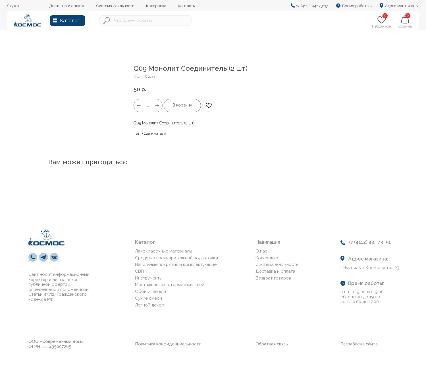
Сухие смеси (148, 298)
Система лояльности (277, 264)
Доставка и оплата (275, 271)
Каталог (70, 20)
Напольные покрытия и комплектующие (176, 264)
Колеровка (266, 257)
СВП (139, 271)
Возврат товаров (273, 278)
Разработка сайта (359, 344)
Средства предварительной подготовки (176, 257)
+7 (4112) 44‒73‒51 (312, 5)
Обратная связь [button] (271, 344)
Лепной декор (149, 305)
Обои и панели (150, 291)
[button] (356, 5)
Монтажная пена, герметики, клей (169, 284)
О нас (261, 251)
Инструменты (148, 278)
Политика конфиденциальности (168, 344)
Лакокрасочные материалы (163, 251)
